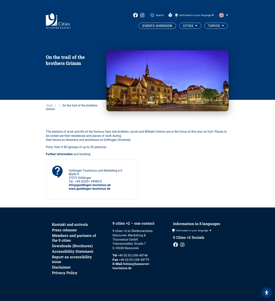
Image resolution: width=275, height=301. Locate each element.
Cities (188, 26)
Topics (214, 26)
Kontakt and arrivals (70, 224)
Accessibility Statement (72, 251)
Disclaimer (61, 267)
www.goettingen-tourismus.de (89, 188)
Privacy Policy (64, 272)
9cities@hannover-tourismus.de (131, 266)
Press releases (64, 230)
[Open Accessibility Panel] (266, 292)
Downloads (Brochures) (72, 245)
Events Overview (157, 26)
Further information (59, 154)
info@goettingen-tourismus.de (90, 185)
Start (49, 105)
